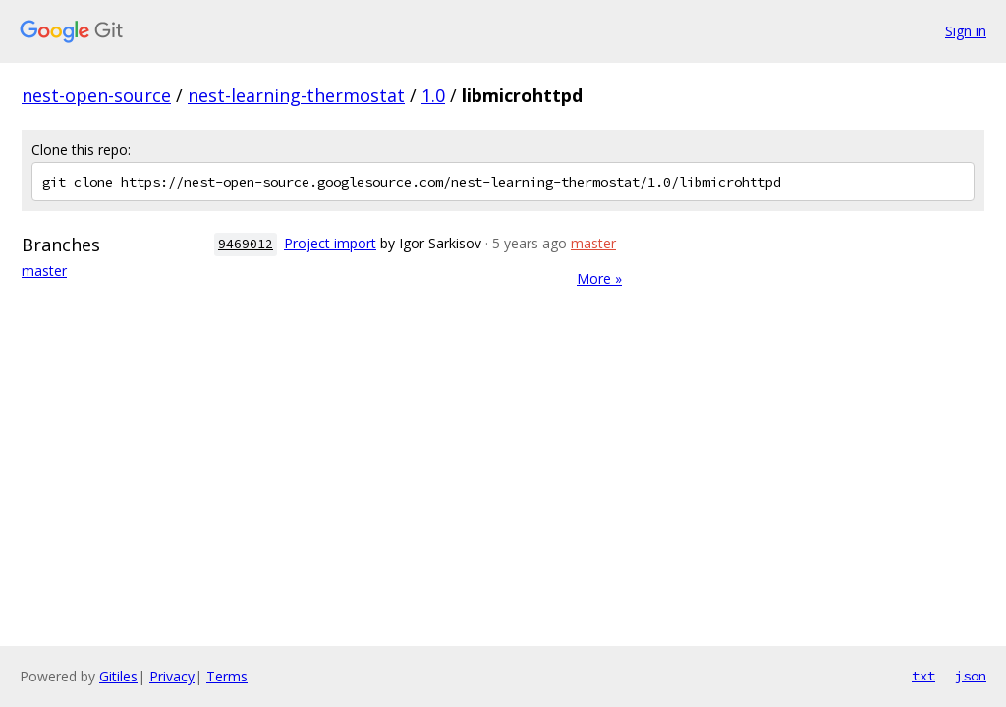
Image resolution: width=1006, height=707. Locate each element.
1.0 (433, 95)
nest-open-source (96, 95)
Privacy (172, 676)
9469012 (245, 244)
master (44, 270)
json (970, 675)
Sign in (965, 31)
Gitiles (118, 676)
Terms (227, 676)
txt (923, 675)
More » (599, 278)
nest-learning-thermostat (296, 95)
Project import (330, 243)
